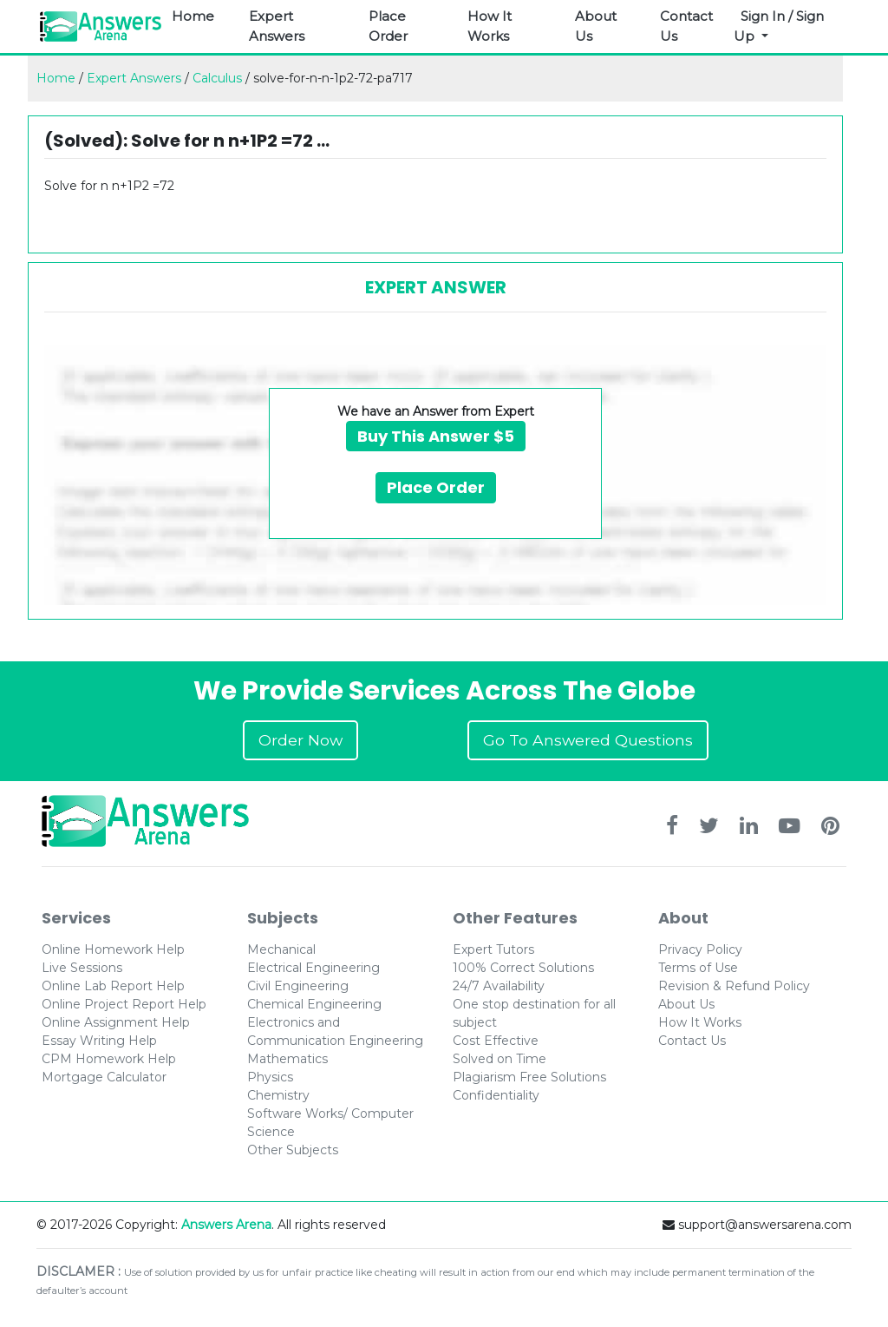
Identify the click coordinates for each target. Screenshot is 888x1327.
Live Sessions (82, 968)
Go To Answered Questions (588, 740)
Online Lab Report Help (113, 986)
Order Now (300, 740)
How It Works (489, 26)
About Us (596, 26)
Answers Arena (226, 1224)
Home (193, 16)
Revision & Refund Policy (734, 986)
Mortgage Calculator (104, 1077)
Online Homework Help (113, 949)
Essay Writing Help (99, 1040)
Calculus (217, 78)
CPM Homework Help (109, 1059)
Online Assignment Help (116, 1022)
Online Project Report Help (124, 1004)
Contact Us (686, 26)
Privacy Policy (700, 949)
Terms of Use (698, 968)
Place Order (388, 26)
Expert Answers (276, 26)
